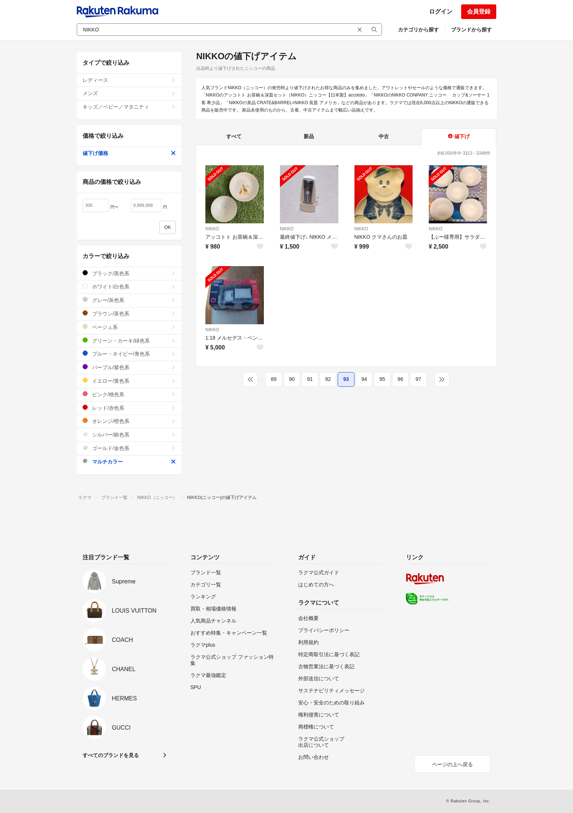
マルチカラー (129, 461)
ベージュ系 (129, 327)
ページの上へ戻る (452, 764)
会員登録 (478, 11)
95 (382, 379)
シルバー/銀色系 (129, 434)
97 (418, 379)
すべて (234, 136)
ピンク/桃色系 (129, 394)
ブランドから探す (471, 30)
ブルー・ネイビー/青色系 (129, 354)
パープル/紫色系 (129, 367)
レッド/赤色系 (129, 408)
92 (328, 379)
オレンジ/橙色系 (129, 421)
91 (310, 379)
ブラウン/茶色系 (129, 313)
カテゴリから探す (418, 30)
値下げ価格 (129, 153)
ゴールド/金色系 (129, 448)
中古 (384, 136)
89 (274, 379)
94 (364, 379)
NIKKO (212, 228)
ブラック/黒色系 (129, 273)
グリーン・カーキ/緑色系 (129, 340)
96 (400, 379)
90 (292, 379)
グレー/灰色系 (129, 300)
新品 (309, 136)
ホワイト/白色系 (129, 286)
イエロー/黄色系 (129, 381)
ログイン (440, 11)
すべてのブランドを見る (111, 755)
